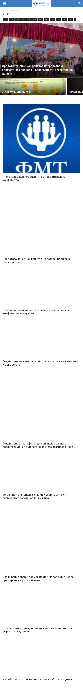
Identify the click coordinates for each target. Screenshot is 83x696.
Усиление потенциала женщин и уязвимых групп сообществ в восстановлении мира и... (35, 435)
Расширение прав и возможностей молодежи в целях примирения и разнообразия (38, 486)
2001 (23, 19)
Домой (5, 10)
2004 (40, 19)
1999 (11, 19)
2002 (29, 19)
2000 (17, 19)
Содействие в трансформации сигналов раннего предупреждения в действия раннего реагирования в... (39, 383)
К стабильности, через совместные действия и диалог (39, 587)
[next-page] (46, 651)
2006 (52, 19)
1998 (5, 19)
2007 (58, 19)
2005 (46, 19)
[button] (4, 3)
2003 (34, 19)
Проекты (14, 10)
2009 (70, 19)
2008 (64, 19)
